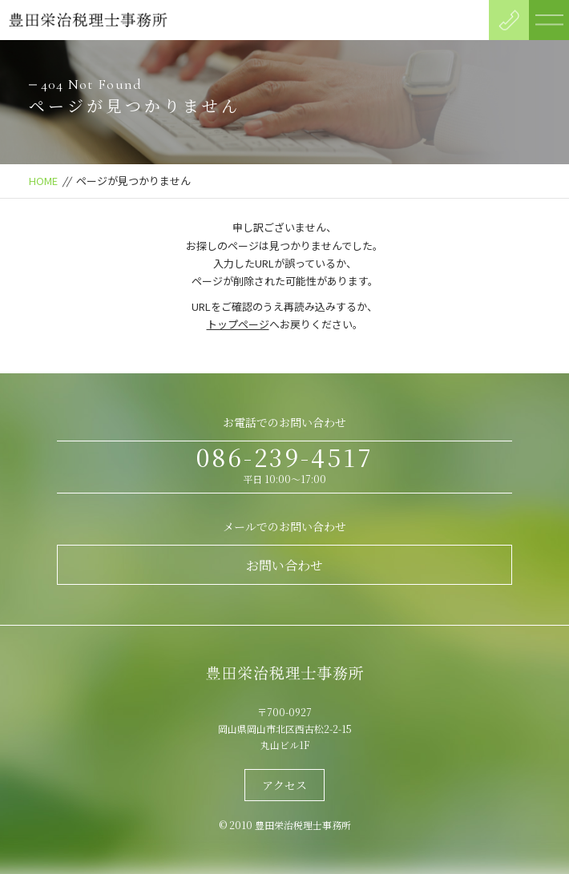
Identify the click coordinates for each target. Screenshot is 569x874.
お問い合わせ (284, 565)
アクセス (284, 785)
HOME (43, 180)
